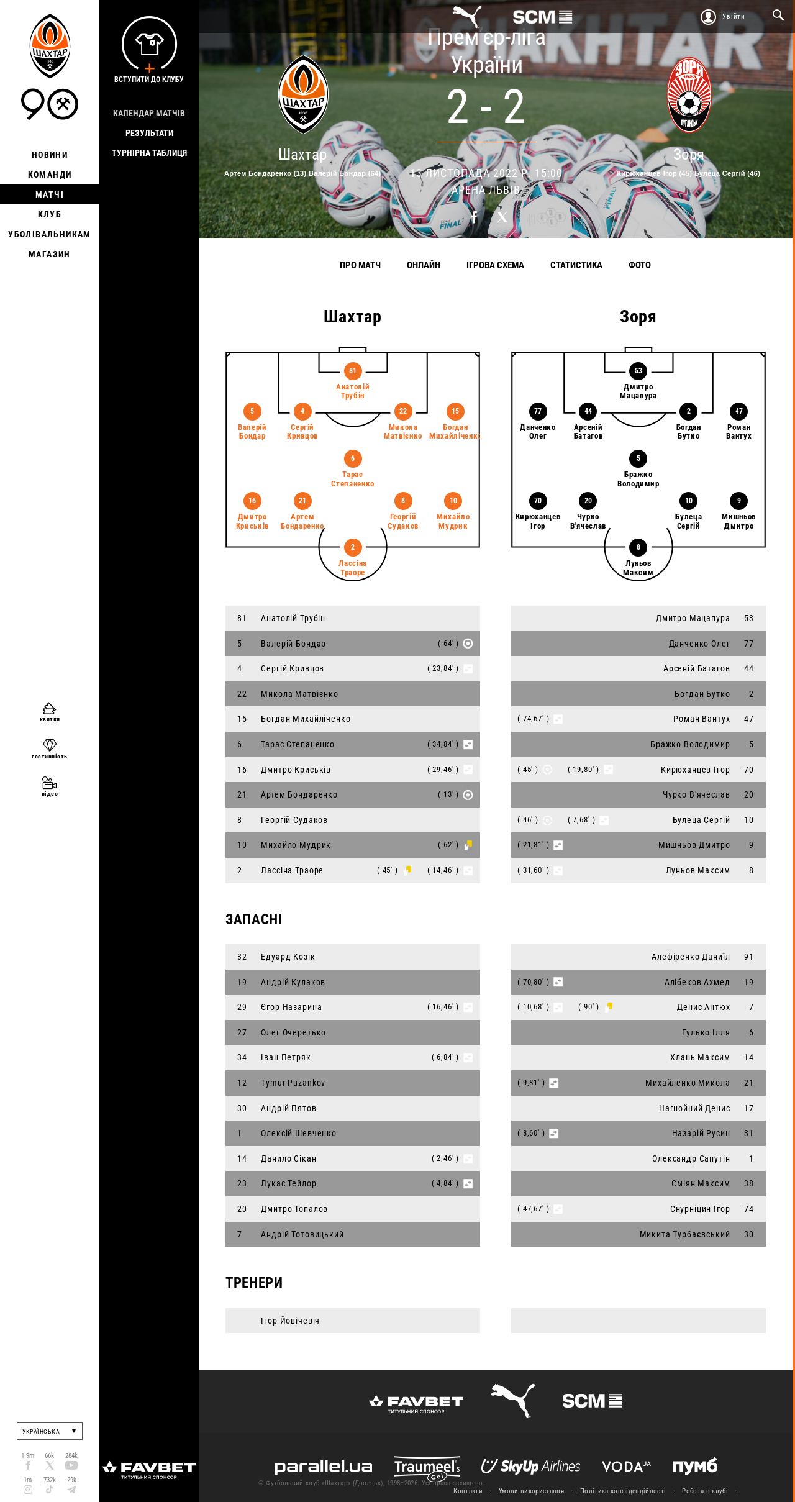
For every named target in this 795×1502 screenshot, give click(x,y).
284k (71, 1456)
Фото (640, 265)
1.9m (27, 1456)
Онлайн (423, 265)
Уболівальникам (49, 234)
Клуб (50, 214)
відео (50, 793)
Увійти (733, 16)
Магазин (50, 254)
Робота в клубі (705, 1491)
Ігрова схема (495, 265)
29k (71, 1480)
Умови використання (531, 1491)
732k (49, 1480)
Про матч (360, 265)
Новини (50, 155)
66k (49, 1456)
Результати (149, 133)
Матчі (49, 194)
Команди (50, 175)
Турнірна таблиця (149, 153)
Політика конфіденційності (623, 1491)
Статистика (576, 265)
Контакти (468, 1491)
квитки (50, 719)
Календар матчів (149, 113)
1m (28, 1480)
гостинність (50, 756)
